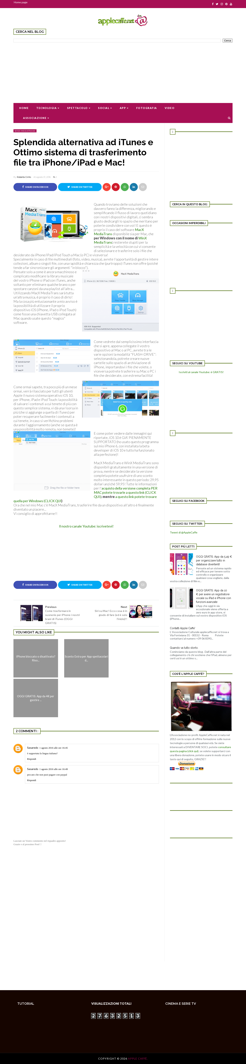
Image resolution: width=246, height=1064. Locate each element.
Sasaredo (32, 747)
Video (170, 108)
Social (105, 108)
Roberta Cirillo (24, 177)
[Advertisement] (123, 70)
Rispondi (31, 758)
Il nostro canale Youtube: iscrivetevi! (86, 526)
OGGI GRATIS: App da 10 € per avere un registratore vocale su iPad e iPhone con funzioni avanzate (213, 596)
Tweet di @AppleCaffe (183, 532)
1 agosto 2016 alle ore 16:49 (53, 769)
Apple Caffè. (138, 1058)
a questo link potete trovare (136, 497)
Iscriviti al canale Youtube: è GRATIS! (201, 372)
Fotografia (146, 108)
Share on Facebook (35, 186)
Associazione (36, 118)
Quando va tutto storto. (184, 647)
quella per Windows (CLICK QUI (37, 501)
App (124, 108)
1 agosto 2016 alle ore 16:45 (53, 747)
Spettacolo (79, 108)
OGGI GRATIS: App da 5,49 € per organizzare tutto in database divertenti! (214, 560)
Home (24, 108)
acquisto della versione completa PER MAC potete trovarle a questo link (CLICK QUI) (125, 492)
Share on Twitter (79, 186)
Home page (20, 2)
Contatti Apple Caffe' (182, 628)
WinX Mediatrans (25, 131)
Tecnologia (47, 108)
